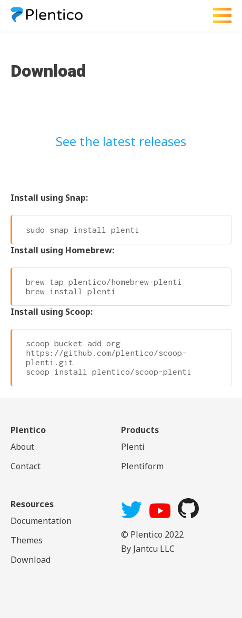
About (22, 446)
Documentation (41, 521)
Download (31, 559)
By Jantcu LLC (148, 548)
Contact (26, 466)
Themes (27, 540)
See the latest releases (121, 141)
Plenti (133, 446)
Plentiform (142, 466)
